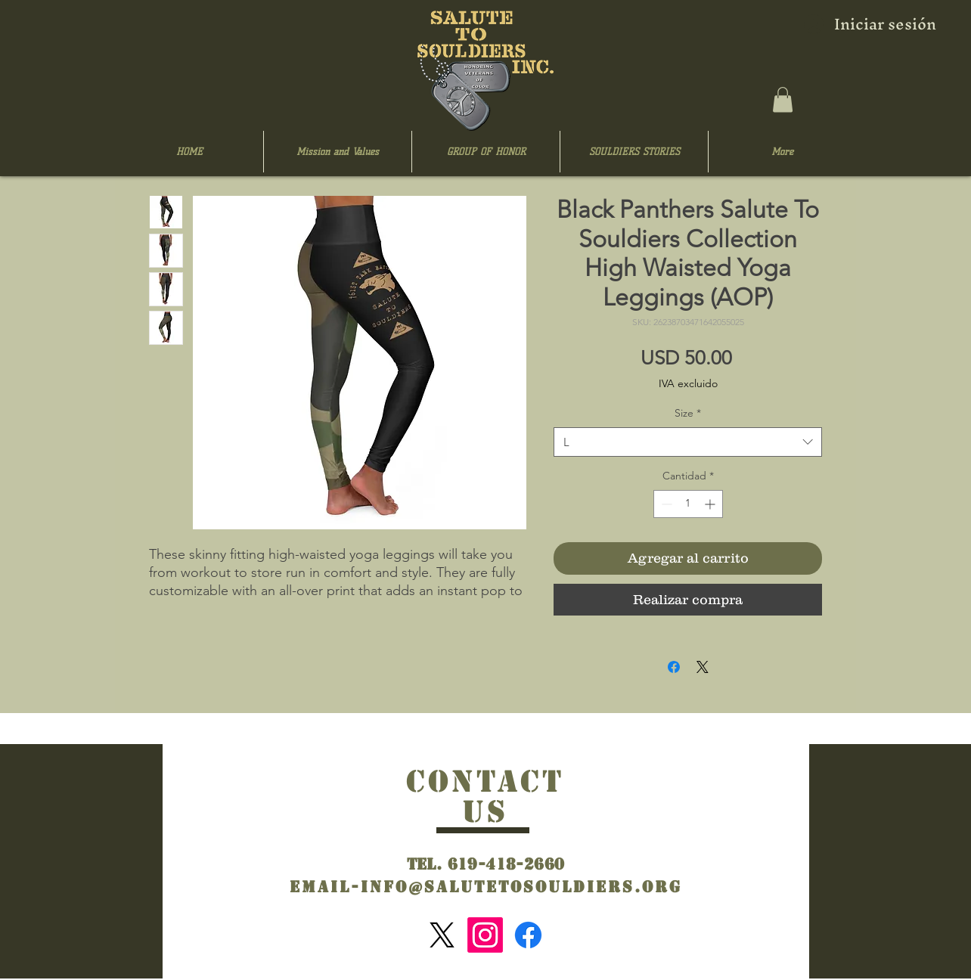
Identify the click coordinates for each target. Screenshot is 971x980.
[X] (442, 935)
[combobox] (688, 442)
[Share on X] (702, 667)
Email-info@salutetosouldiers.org (486, 887)
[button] (782, 99)
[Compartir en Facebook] (674, 667)
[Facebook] (528, 935)
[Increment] (711, 504)
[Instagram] (485, 935)
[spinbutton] (688, 504)
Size (688, 413)
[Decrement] (665, 504)
